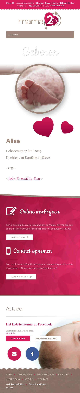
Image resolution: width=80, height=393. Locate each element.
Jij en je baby (13, 379)
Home (9, 374)
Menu (13, 35)
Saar (37, 178)
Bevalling (63, 374)
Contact (43, 379)
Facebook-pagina (46, 338)
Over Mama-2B (24, 374)
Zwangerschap (45, 374)
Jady (11, 178)
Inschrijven (19, 237)
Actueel (29, 379)
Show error (10, 333)
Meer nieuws (18, 338)
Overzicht (24, 178)
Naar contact (21, 277)
